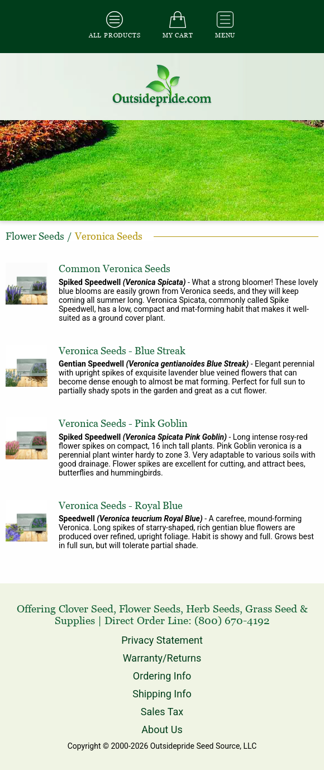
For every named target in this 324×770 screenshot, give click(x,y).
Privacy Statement (162, 640)
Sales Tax (162, 711)
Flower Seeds (149, 609)
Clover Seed (86, 609)
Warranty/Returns (162, 658)
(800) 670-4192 (232, 620)
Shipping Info (161, 694)
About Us (161, 729)
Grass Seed (271, 609)
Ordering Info (162, 676)
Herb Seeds (213, 609)
